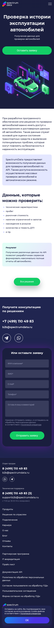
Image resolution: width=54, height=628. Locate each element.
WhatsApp (18, 338)
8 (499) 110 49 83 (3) (17, 493)
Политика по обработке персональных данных (23, 579)
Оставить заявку (27, 50)
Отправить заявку (27, 435)
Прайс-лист (8, 564)
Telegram (6, 338)
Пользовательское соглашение (19, 591)
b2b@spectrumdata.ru (17, 327)
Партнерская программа (15, 554)
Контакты (7, 546)
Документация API (12, 572)
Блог (4, 535)
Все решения (27, 281)
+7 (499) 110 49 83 (18, 321)
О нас (5, 530)
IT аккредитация (11, 559)
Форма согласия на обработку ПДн (21, 596)
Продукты (7, 509)
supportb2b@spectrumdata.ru (20, 497)
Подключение (10, 520)
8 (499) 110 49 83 (14, 468)
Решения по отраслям (14, 514)
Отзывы (6, 541)
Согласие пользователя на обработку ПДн (25, 585)
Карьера (6, 525)
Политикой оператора (31, 425)
